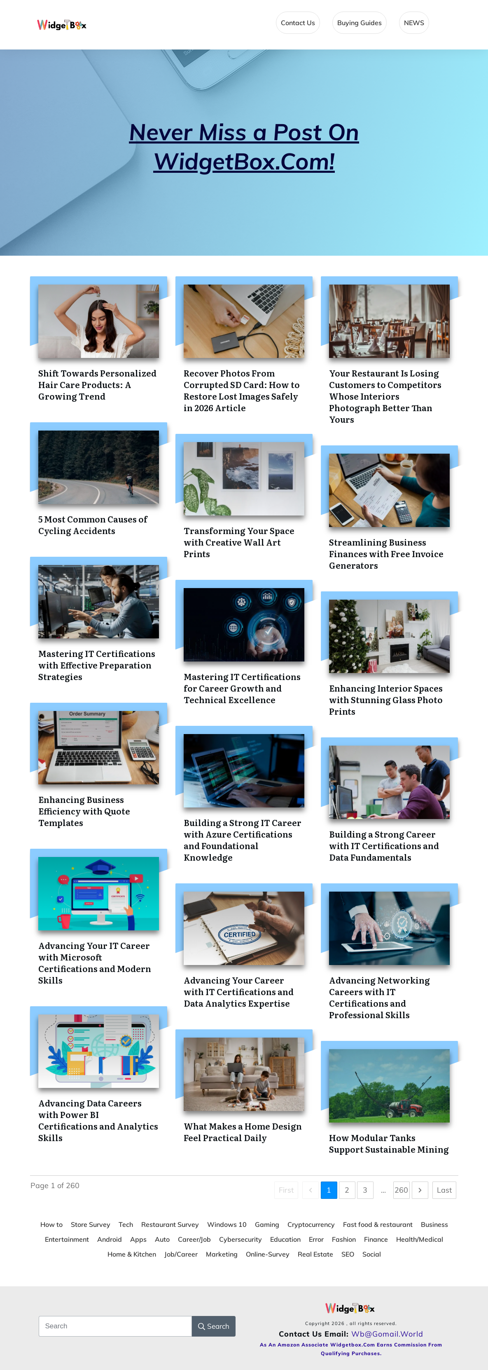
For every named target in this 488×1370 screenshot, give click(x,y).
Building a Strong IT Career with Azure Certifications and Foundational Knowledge (242, 839)
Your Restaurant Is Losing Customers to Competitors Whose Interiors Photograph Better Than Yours (385, 396)
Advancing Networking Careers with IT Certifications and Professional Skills (379, 997)
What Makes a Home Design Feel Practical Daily (243, 1132)
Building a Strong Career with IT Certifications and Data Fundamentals (384, 845)
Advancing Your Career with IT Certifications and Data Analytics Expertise (239, 991)
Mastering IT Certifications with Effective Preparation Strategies (96, 665)
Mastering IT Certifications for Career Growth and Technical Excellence (242, 688)
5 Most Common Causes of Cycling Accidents (92, 525)
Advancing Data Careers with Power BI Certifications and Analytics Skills (98, 1120)
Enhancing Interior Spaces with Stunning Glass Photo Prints (386, 699)
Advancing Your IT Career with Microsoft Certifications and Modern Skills (94, 962)
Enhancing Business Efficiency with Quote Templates (84, 811)
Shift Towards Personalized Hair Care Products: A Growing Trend (97, 384)
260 (401, 1190)
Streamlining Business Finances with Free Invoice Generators (386, 553)
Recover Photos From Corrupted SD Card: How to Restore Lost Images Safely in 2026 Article (242, 390)
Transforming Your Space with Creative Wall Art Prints (239, 542)
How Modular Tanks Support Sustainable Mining (389, 1143)
